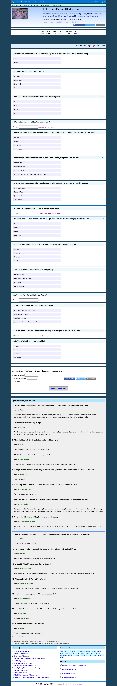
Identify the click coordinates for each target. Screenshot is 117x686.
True (15, 58)
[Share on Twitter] (91, 25)
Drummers (63, 655)
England (72, 651)
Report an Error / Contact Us (72, 684)
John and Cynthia (20, 196)
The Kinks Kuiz (18, 670)
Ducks (16, 231)
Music (61, 651)
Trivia (34, 2)
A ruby (16, 346)
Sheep (16, 227)
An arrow (17, 357)
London (17, 76)
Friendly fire (18, 162)
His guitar (17, 137)
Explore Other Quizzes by (74, 665)
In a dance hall (19, 274)
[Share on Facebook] (80, 25)
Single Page (91, 45)
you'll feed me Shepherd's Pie (24, 310)
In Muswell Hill (19, 286)
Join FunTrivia (28, 5)
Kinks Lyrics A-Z (19, 656)
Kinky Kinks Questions (21, 651)
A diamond (18, 350)
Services (41, 2)
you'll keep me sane (21, 314)
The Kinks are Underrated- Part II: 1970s (27, 658)
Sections (27, 2)
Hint (103, 71)
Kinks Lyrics (18, 672)
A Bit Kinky (17, 661)
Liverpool (17, 84)
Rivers (88, 653)
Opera (99, 651)
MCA (16, 101)
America (17, 253)
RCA (15, 105)
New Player (94, 2)
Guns (16, 224)
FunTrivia (69, 677)
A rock (16, 354)
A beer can (18, 149)
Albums (93, 651)
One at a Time (81, 45)
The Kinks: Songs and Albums (24, 675)
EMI (15, 113)
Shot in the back (19, 170)
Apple (16, 109)
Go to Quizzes (70, 669)
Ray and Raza (18, 192)
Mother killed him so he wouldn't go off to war (30, 174)
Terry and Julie (19, 200)
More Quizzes (70, 673)
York (15, 88)
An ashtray (18, 145)
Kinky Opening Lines (20, 663)
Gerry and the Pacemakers (88, 655)
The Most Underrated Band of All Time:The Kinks (30, 677)
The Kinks (76, 655)
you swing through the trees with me (27, 322)
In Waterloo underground (23, 278)
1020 (75, 33)
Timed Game (100, 45)
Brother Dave (18, 141)
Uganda (17, 257)
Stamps (70, 655)
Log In (103, 2)
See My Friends (19, 653)
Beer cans (17, 235)
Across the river (19, 282)
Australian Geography (83, 651)
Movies (66, 651)
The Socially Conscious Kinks (23, 665)
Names (62, 653)
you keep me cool (20, 318)
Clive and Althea (19, 188)
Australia (17, 249)
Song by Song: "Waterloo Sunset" (25, 668)
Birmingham (18, 80)
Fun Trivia (17, 2)
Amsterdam (18, 261)
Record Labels (95, 653)
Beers (83, 653)
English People (69, 653)
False (16, 62)
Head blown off (19, 166)
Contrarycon (63, 19)
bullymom (42, 641)
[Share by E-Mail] (100, 25)
